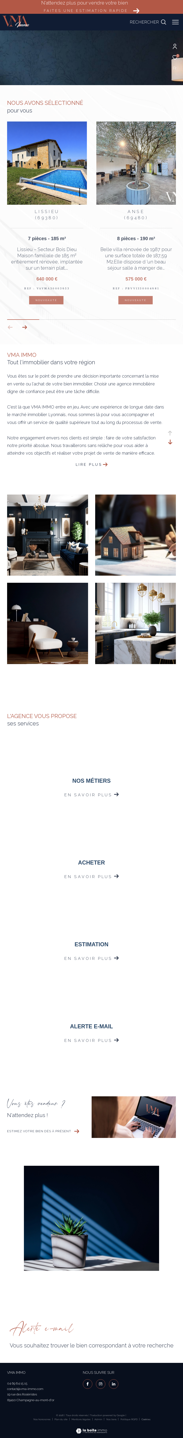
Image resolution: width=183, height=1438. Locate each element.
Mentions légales (81, 1419)
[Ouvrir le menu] (175, 22)
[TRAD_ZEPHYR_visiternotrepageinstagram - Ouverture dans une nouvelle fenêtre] (100, 1384)
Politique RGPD (129, 1419)
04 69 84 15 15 (17, 1383)
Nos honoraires (41, 1419)
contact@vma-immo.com (25, 1389)
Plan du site (61, 1419)
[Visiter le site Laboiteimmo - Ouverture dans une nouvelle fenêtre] (91, 1427)
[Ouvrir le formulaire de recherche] (148, 22)
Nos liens (111, 1419)
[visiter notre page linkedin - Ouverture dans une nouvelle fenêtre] (113, 1384)
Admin (98, 1419)
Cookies (146, 1419)
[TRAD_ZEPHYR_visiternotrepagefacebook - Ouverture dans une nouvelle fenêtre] (87, 1384)
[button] (24, 327)
